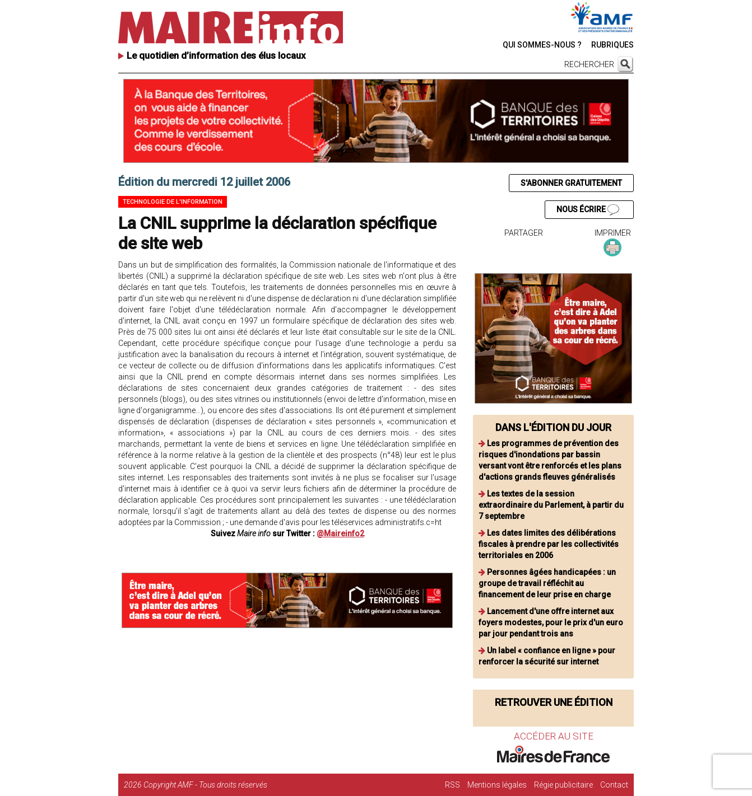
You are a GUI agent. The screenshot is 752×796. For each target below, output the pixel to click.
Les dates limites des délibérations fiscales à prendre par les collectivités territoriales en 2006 (549, 544)
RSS (452, 784)
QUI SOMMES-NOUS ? (542, 44)
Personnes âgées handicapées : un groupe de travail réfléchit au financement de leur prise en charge (547, 583)
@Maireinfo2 (340, 533)
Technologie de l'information (172, 201)
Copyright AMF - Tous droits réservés (205, 784)
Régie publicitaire (563, 784)
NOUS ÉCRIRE (587, 210)
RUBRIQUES (612, 44)
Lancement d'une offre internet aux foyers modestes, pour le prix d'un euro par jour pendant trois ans (551, 622)
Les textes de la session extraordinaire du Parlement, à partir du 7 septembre (551, 505)
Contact (614, 784)
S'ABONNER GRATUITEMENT (571, 183)
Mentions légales (497, 784)
